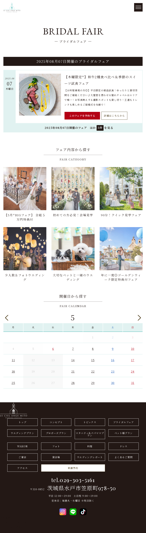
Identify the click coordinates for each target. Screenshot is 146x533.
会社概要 (5, 516)
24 (132, 370)
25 (13, 381)
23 (113, 370)
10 (132, 347)
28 (73, 381)
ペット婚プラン (123, 432)
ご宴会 (22, 456)
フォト (56, 445)
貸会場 (56, 456)
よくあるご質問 (123, 456)
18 (13, 370)
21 (73, 370)
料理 (90, 445)
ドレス (123, 445)
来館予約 (73, 467)
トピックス (89, 421)
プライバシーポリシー (13, 526)
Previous (6, 316)
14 (73, 359)
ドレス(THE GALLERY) (14, 521)
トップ (22, 421)
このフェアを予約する (82, 115)
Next (139, 316)
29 (93, 381)
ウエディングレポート (90, 456)
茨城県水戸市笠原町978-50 (81, 487)
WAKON (22, 445)
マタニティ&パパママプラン (90, 433)
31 (132, 381)
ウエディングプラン (22, 432)
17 (132, 359)
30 (113, 381)
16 (112, 359)
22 (93, 370)
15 (93, 359)
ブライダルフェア (123, 421)
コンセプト (56, 421)
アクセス (22, 467)
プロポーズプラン (56, 432)
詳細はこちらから (114, 115)
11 (13, 359)
